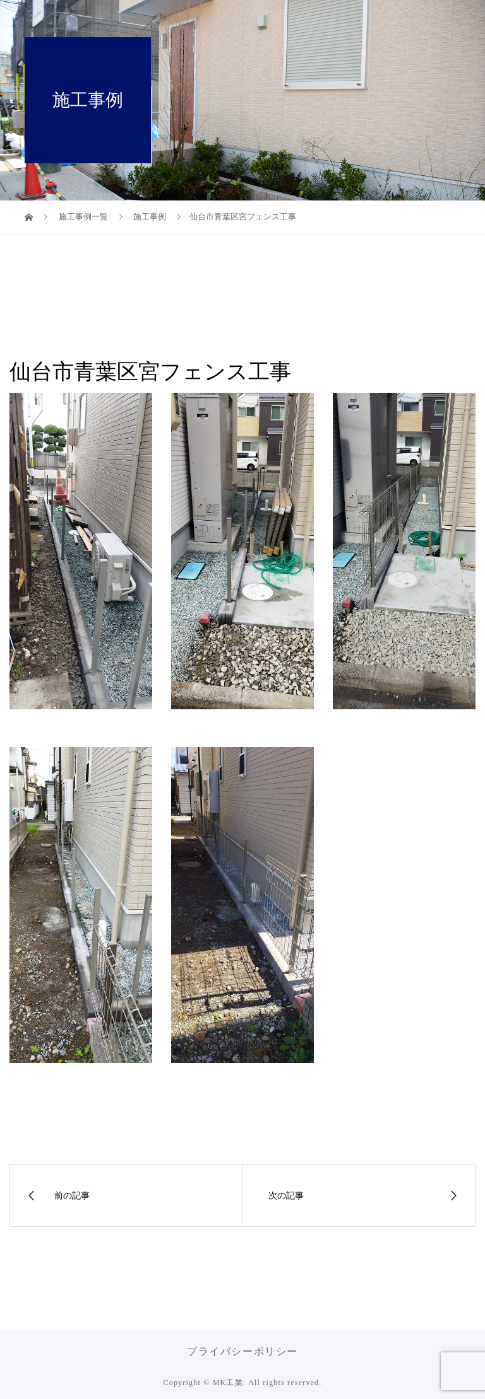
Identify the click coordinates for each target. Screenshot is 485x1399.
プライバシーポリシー (242, 1351)
